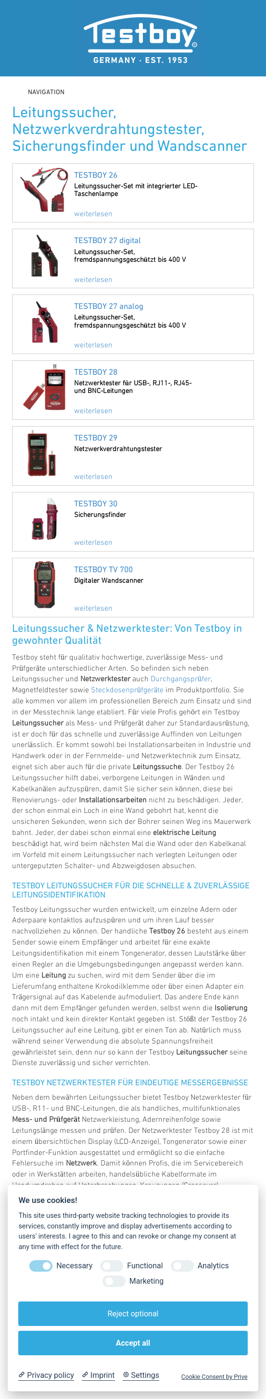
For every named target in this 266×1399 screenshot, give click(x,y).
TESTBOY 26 (95, 176)
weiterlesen (93, 214)
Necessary (74, 1265)
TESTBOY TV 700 (103, 570)
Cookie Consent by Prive (214, 1376)
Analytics (213, 1265)
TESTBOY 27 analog (108, 307)
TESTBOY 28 (95, 373)
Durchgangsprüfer (181, 679)
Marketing (146, 1281)
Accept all (133, 1343)
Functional (145, 1265)
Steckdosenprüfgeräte (127, 690)
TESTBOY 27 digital (107, 241)
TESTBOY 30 (95, 504)
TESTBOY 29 (95, 438)
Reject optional (132, 1313)
